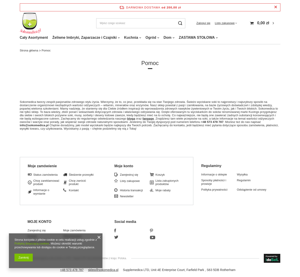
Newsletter (126, 196)
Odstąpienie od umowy (251, 189)
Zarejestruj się (129, 174)
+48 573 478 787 (72, 270)
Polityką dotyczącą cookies (31, 243)
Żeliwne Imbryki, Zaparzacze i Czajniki (84, 37)
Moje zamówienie (42, 166)
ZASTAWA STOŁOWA (197, 37)
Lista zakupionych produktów (166, 182)
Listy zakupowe (225, 23)
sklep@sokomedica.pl (103, 270)
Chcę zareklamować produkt (46, 182)
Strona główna (29, 50)
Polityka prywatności (214, 189)
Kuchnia (131, 37)
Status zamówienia (45, 174)
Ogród (150, 37)
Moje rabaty (163, 190)
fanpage (148, 118)
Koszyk (160, 174)
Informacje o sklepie (214, 174)
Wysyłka (242, 174)
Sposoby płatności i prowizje (213, 182)
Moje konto (123, 166)
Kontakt (74, 190)
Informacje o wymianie (41, 191)
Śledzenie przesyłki (81, 174)
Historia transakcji (131, 190)
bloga (131, 118)
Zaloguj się (203, 23)
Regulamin (244, 180)
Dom (167, 37)
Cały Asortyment (34, 37)
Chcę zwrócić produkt (77, 182)
